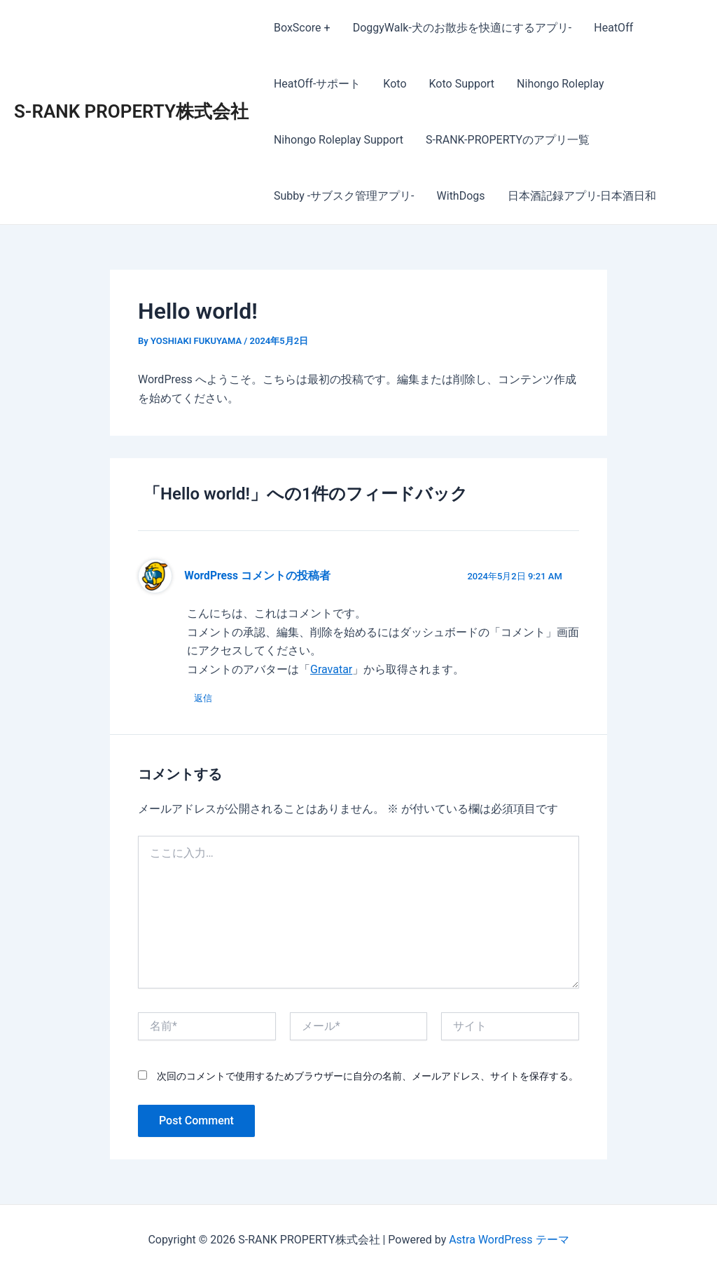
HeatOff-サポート (317, 83)
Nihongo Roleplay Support (338, 139)
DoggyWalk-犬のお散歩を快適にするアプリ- (462, 27)
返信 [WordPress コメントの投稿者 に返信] (203, 698)
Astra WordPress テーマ (509, 1239)
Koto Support (462, 83)
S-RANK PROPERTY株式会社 (131, 111)
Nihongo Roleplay (560, 83)
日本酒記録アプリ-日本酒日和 (582, 195)
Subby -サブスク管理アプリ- (344, 195)
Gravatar (331, 669)
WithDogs (461, 195)
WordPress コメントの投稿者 (257, 576)
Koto (394, 83)
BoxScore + (302, 27)
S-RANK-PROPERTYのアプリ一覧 (508, 139)
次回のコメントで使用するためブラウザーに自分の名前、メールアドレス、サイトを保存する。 (367, 1076)
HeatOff (613, 27)
